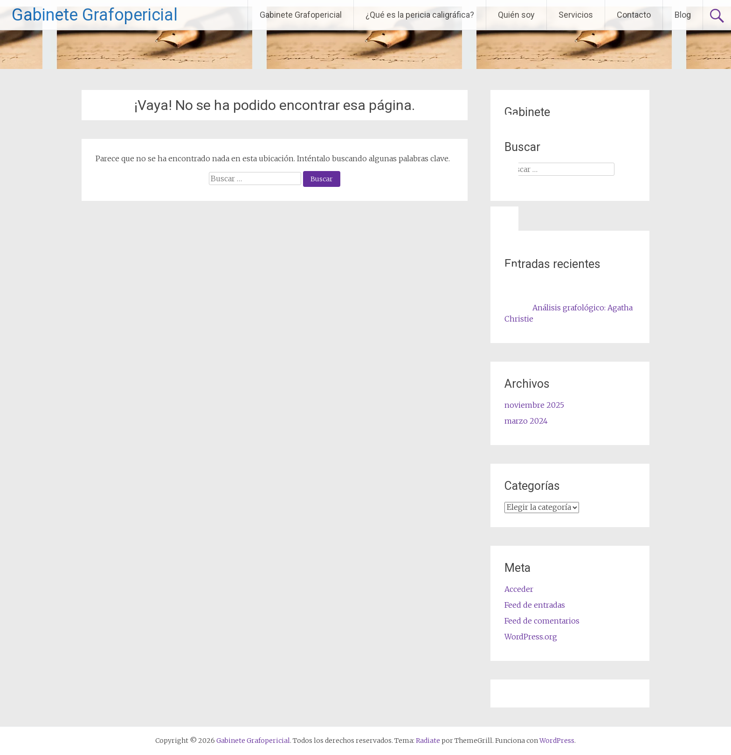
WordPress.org (530, 636)
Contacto (634, 15)
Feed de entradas (534, 605)
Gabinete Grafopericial (95, 15)
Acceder (518, 589)
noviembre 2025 (534, 405)
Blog (683, 15)
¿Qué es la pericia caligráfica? (420, 15)
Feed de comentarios (541, 620)
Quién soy (516, 15)
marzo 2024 (526, 421)
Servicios (576, 15)
